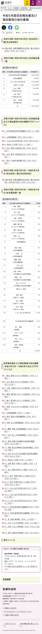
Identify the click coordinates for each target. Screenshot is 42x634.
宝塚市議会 (24, 7)
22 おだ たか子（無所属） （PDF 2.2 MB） (21, 523)
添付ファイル (9, 540)
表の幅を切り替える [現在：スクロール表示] (10, 67)
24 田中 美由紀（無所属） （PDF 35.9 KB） (22, 532)
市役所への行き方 (10, 608)
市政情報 (16, 7)
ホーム (9, 7)
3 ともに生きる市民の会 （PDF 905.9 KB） (22, 141)
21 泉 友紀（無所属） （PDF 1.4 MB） (20, 519)
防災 (27, 4)
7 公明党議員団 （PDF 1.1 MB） (18, 413)
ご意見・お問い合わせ (11, 615)
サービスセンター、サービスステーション (18, 611)
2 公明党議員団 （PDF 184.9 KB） (19, 137)
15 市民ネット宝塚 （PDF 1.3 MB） (19, 460)
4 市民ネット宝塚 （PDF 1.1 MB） (18, 144)
